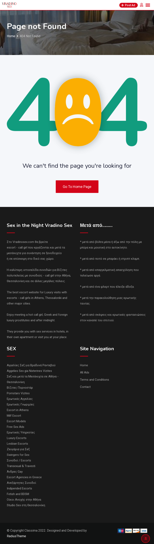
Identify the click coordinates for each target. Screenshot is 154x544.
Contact (85, 387)
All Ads (84, 372)
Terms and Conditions (94, 379)
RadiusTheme (16, 536)
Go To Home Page (77, 187)
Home (84, 365)
